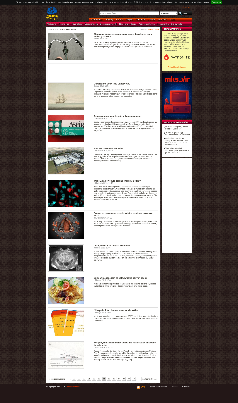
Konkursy (140, 19)
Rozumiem (216, 2)
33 (99, 379)
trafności (151, 29)
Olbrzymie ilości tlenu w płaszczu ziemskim (116, 310)
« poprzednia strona (57, 379)
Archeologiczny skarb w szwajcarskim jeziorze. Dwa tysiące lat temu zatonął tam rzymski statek (176, 141)
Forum (119, 19)
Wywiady (162, 19)
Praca (172, 19)
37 (119, 379)
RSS (142, 387)
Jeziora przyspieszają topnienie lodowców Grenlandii (177, 133)
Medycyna (51, 24)
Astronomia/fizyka (147, 24)
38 (124, 379)
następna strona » (149, 379)
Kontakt (175, 387)
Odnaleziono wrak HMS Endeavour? (112, 84)
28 (74, 379)
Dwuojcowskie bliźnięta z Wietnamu (112, 245)
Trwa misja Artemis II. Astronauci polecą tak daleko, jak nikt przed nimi (177, 150)
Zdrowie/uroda (91, 24)
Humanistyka (162, 24)
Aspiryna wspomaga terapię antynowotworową (117, 116)
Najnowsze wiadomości (176, 122)
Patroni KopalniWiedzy (177, 67)
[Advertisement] (103, 72)
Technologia (64, 24)
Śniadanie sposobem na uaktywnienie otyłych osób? (120, 278)
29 (79, 379)
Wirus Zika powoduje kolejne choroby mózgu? (117, 181)
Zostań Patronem (173, 29)
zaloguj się (186, 7)
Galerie (151, 19)
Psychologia (77, 24)
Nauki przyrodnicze (127, 24)
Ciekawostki (176, 24)
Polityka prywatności (158, 387)
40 (134, 379)
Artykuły (109, 19)
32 (94, 379)
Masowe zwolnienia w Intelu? (108, 148)
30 (84, 379)
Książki (129, 19)
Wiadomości (96, 19)
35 (109, 379)
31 (89, 379)
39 (129, 379)
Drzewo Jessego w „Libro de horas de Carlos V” (176, 128)
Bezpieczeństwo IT (108, 24)
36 (114, 379)
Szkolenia (186, 387)
